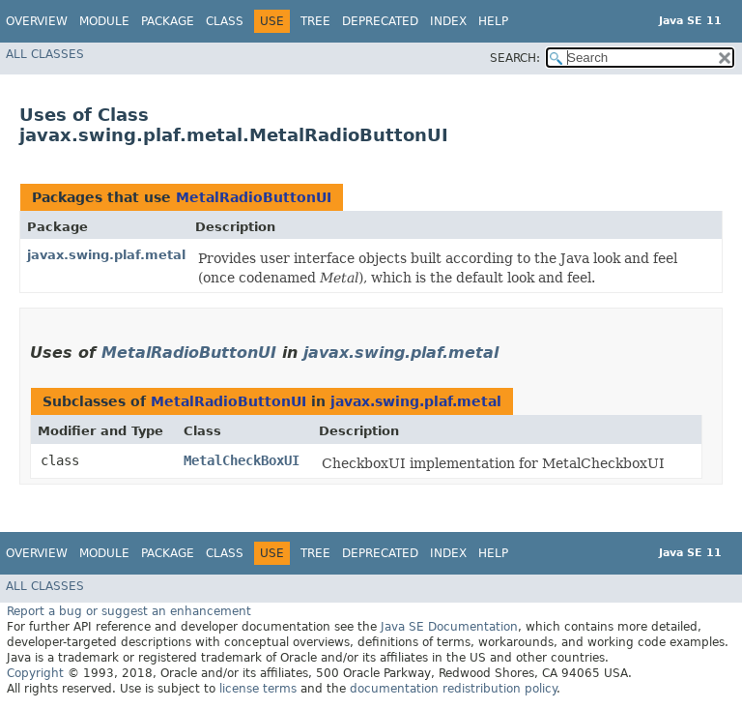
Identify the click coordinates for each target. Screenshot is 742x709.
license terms (258, 688)
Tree (315, 21)
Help (493, 21)
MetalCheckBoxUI (242, 460)
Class (224, 21)
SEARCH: (515, 58)
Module (104, 21)
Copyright (35, 673)
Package (167, 21)
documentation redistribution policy (453, 688)
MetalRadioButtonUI (253, 197)
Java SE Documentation (449, 627)
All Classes (45, 54)
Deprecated (380, 21)
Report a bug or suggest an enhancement (129, 611)
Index (448, 21)
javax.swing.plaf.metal (106, 255)
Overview (37, 21)
